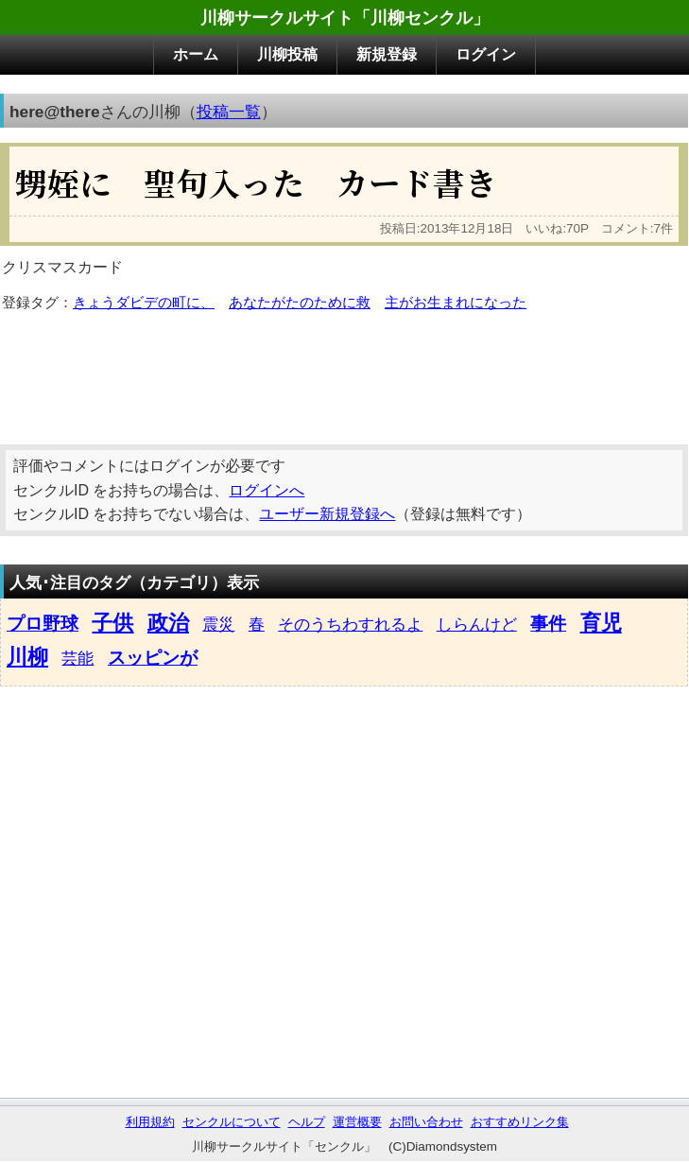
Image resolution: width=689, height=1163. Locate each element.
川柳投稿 (287, 54)
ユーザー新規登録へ (327, 514)
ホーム (195, 54)
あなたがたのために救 (299, 302)
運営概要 (357, 1122)
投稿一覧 (229, 111)
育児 (601, 622)
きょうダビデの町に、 (144, 302)
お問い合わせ (426, 1122)
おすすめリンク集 (520, 1122)
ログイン (486, 54)
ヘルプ (306, 1122)
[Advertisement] (344, 371)
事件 (548, 624)
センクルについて (231, 1122)
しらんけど (477, 624)
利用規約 (150, 1122)
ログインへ (266, 490)
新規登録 (386, 54)
